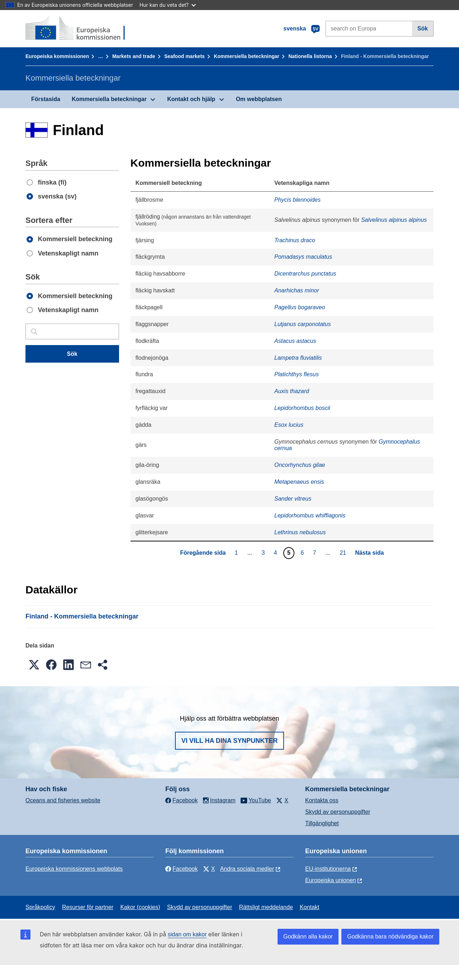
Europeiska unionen (330, 880)
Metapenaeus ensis (299, 482)
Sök (422, 28)
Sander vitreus (292, 499)
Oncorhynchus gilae (299, 465)
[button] (34, 665)
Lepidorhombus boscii (302, 408)
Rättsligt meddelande (266, 907)
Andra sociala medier (247, 869)
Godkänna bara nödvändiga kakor (390, 936)
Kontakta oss (322, 800)
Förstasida (45, 99)
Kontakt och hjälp (191, 99)
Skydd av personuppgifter (337, 812)
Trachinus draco (294, 240)
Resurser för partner (87, 907)
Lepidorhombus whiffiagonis (309, 515)
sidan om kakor (187, 934)
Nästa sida (369, 553)
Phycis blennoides (297, 200)
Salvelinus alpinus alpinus (394, 220)
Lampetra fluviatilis (298, 358)
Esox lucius (288, 425)
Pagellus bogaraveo (299, 307)
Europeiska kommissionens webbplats (74, 869)
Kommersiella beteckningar (246, 56)
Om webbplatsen (259, 99)
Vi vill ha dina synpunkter (229, 740)
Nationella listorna (310, 56)
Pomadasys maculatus (303, 257)
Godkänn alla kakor (308, 936)
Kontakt (309, 907)
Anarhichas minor (296, 290)
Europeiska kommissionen (57, 56)
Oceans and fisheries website (62, 800)
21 (344, 552)
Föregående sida (203, 553)
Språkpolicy (40, 907)
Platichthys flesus (296, 374)
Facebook (181, 869)
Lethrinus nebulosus (300, 532)
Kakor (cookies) (140, 907)
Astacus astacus (295, 341)
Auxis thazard (291, 391)
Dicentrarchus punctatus (305, 274)
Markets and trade (133, 56)
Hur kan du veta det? (167, 5)
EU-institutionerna (328, 869)
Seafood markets (184, 56)
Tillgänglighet (322, 823)
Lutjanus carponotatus (302, 324)
